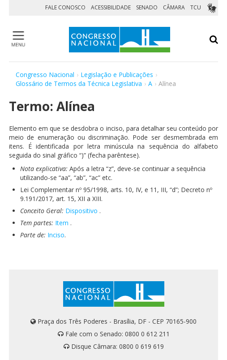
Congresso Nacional (45, 74)
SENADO (147, 7)
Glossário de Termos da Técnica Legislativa (79, 83)
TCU (195, 7)
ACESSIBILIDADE (111, 7)
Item (62, 223)
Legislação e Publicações (117, 74)
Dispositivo (81, 210)
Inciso (55, 235)
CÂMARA (174, 7)
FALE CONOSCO (65, 7)
